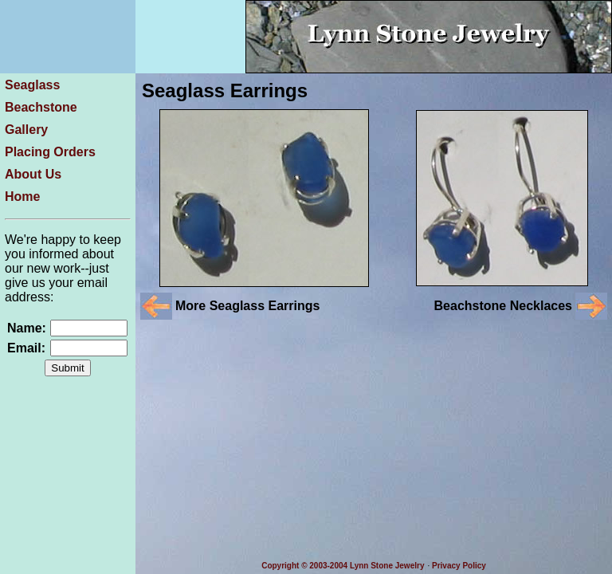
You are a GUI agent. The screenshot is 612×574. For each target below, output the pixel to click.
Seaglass (32, 85)
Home (22, 196)
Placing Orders (50, 152)
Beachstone (41, 107)
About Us (33, 174)
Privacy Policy (459, 565)
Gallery (26, 129)
